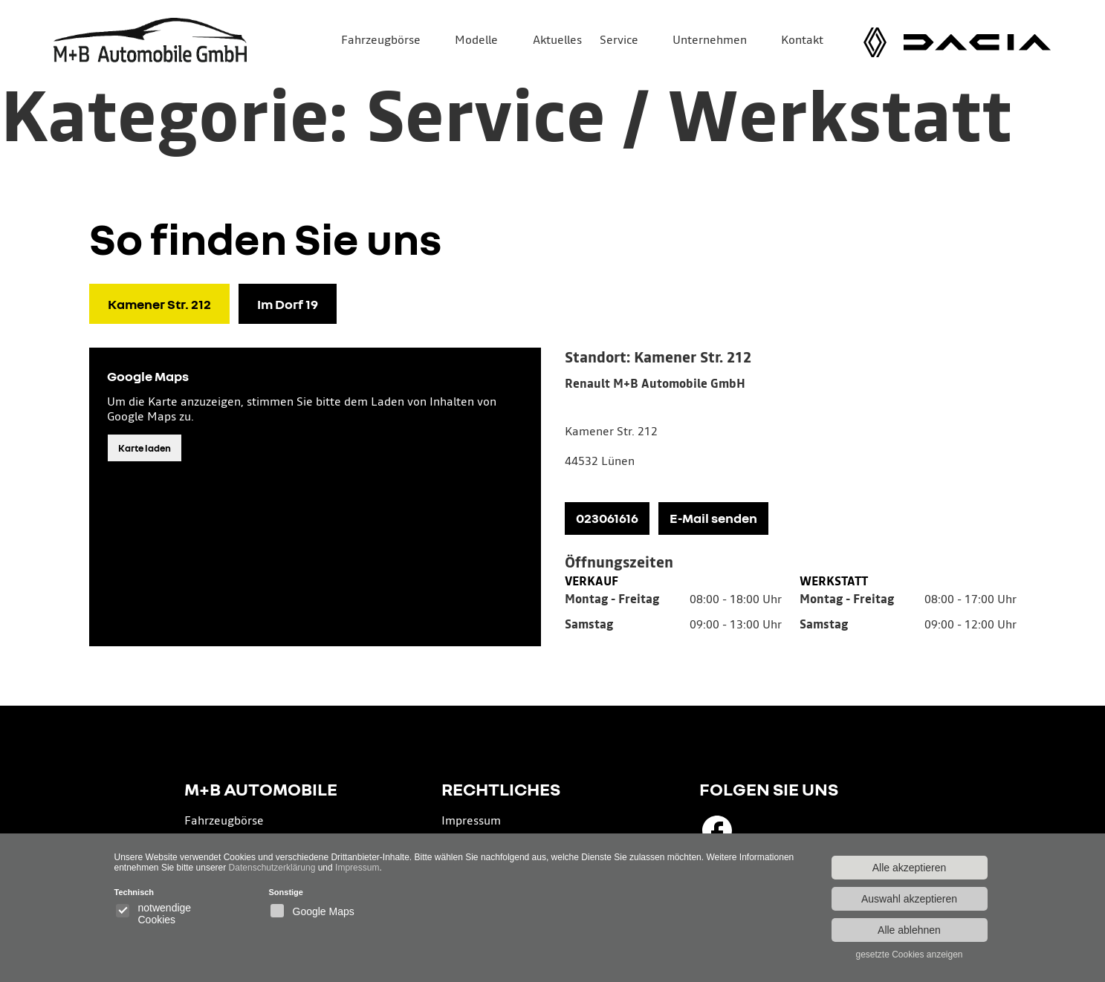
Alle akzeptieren (909, 868)
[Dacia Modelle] (977, 42)
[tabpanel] (791, 497)
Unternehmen (710, 40)
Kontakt (802, 40)
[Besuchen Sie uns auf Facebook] (717, 830)
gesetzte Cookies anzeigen (908, 954)
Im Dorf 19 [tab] (287, 304)
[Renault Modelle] (875, 42)
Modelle (476, 40)
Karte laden (144, 448)
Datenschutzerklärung (272, 867)
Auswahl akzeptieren (909, 899)
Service (619, 40)
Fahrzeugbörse (381, 40)
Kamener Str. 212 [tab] (159, 304)
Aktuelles (557, 40)
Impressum (471, 821)
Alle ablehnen (909, 930)
